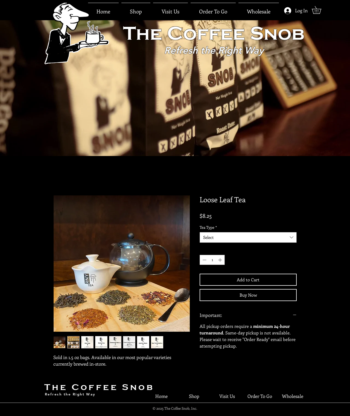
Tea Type (208, 227)
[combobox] (248, 237)
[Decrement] (203, 260)
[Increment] (220, 260)
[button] (170, 9)
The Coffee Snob (99, 387)
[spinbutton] (212, 260)
